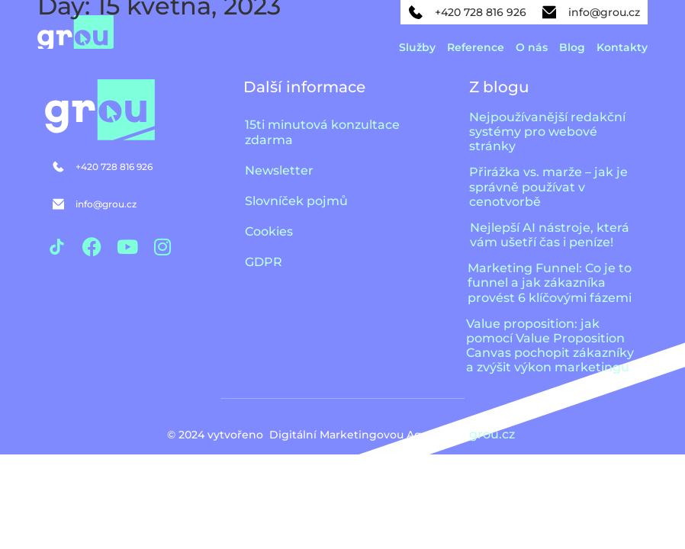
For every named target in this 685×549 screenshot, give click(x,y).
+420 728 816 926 (480, 12)
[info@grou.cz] (549, 12)
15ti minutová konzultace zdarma (322, 132)
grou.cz (493, 434)
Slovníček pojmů (296, 201)
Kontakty (622, 47)
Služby (417, 47)
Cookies (269, 231)
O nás (532, 47)
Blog (572, 47)
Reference (475, 47)
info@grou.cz (604, 12)
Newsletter (279, 170)
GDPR (263, 262)
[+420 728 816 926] (415, 12)
